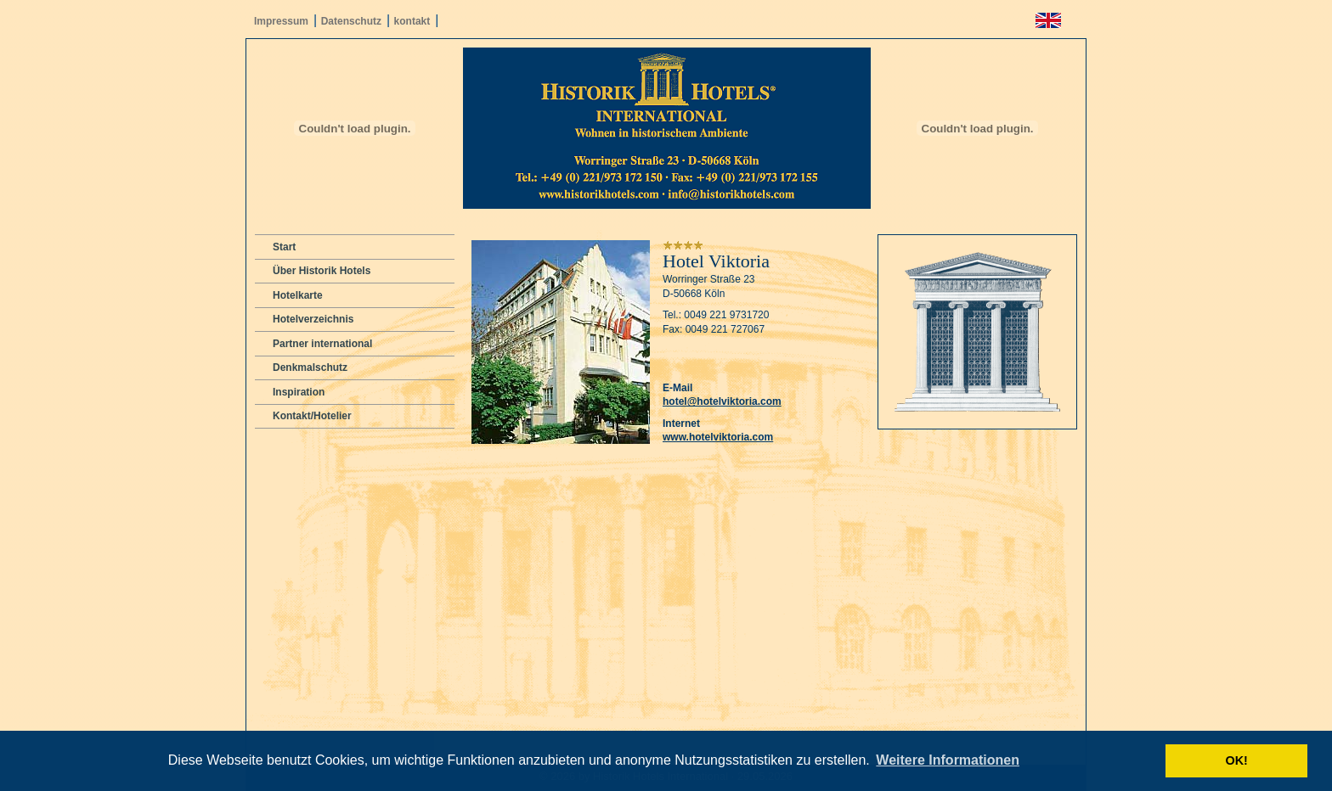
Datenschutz (351, 21)
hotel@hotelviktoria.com (722, 401)
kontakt (412, 21)
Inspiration (299, 392)
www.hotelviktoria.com (718, 437)
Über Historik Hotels (321, 271)
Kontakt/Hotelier (312, 416)
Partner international (322, 344)
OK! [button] (1236, 760)
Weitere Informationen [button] (947, 760)
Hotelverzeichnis (313, 319)
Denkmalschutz (310, 367)
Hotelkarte (298, 295)
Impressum (281, 21)
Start (284, 247)
